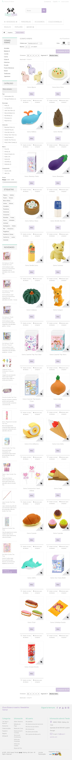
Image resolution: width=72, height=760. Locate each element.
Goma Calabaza (32, 310)
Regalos (7, 27)
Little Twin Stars (9, 110)
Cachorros (6, 237)
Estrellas (5, 217)
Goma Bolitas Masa (31, 221)
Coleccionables (55, 22)
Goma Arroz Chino (58, 87)
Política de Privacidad (17, 740)
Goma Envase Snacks (32, 667)
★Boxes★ (30, 27)
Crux (6, 149)
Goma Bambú (58, 132)
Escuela (6, 65)
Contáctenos (47, 1)
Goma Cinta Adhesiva (32, 444)
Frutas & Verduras (9, 68)
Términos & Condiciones (17, 736)
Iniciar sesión (65, 1)
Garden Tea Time (10, 140)
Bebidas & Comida (7, 52)
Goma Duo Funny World (57, 578)
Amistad (5, 223)
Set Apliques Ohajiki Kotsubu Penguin (7, 344)
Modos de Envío (18, 728)
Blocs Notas (6, 200)
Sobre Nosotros (18, 721)
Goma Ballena (31, 132)
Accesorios (39, 22)
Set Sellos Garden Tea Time (8, 555)
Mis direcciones (30, 729)
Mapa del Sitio (18, 748)
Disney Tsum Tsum (10, 135)
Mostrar (22, 47)
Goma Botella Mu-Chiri (58, 221)
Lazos (13, 237)
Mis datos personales (32, 732)
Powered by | (54, 752)
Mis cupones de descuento (33, 734)
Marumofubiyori (9, 113)
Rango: (4, 179)
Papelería (19, 27)
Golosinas (6, 212)
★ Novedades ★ (10, 22)
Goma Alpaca (31, 87)
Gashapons (6, 226)
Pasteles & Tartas (8, 234)
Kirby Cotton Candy (10, 142)
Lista (69, 43)
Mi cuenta (29, 718)
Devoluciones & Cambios (18, 732)
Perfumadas (9, 96)
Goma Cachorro (58, 265)
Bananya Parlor (9, 127)
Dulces (11, 203)
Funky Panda (9, 137)
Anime (5, 203)
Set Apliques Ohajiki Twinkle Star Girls (7, 264)
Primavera (10, 228)
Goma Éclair (32, 622)
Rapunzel (7, 120)
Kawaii (6, 71)
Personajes (26, 22)
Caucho (7, 171)
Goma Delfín (31, 578)
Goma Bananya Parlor (32, 176)
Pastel (5, 198)
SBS (6, 173)
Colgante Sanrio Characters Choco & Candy (7, 371)
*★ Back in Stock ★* (5, 722)
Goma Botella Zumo (31, 265)
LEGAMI (7, 161)
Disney (7, 151)
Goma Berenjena (57, 176)
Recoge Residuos (10, 99)
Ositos (14, 226)
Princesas (8, 118)
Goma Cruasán (31, 533)
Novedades (9, 247)
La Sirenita (8, 108)
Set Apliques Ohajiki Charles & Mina (7, 318)
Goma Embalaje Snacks (58, 622)
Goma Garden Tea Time (8, 448)
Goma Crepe (58, 488)
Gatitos (12, 195)
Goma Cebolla (58, 399)
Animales (6, 48)
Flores (5, 220)
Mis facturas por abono (32, 726)
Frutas (12, 217)
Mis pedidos (29, 721)
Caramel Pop (8, 129)
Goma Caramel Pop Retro (58, 354)
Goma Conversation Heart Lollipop (31, 489)
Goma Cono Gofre (58, 444)
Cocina (6, 57)
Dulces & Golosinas (7, 61)
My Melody (8, 115)
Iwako (7, 156)
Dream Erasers (9, 154)
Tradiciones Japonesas (7, 75)
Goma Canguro (58, 310)
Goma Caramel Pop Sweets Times (31, 400)
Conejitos (6, 206)
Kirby (6, 105)
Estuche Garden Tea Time (9, 397)
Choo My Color (9, 132)
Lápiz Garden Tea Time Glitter (8, 503)
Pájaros (5, 195)
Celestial (5, 240)
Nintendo (7, 164)
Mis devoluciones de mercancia (34, 724)
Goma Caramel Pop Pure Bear (31, 354)
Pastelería (6, 209)
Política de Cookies (17, 744)
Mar (4, 228)
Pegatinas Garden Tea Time (8, 529)
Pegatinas (6, 231)
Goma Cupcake (58, 533)
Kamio (7, 159)
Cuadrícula (63, 43)
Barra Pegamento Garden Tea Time (9, 422)
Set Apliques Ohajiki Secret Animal (7, 291)
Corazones (6, 214)
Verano (11, 198)
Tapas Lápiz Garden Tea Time (9, 475)
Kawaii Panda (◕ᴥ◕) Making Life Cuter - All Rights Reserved (18, 753)
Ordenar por (23, 43)
